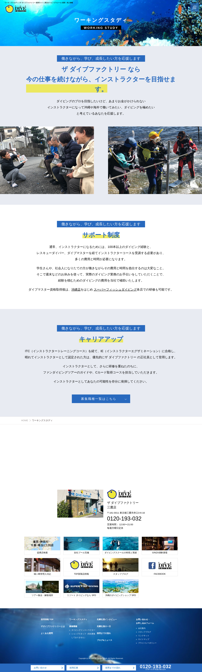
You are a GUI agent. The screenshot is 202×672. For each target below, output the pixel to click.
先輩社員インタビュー (107, 619)
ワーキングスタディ (78, 619)
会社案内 (142, 628)
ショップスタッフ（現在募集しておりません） (83, 636)
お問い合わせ (40, 667)
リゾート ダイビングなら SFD (81, 595)
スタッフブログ (144, 632)
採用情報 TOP (47, 619)
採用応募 (74, 667)
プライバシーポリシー (147, 643)
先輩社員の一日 (104, 626)
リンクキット (143, 636)
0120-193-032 (124, 518)
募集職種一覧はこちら (98, 398)
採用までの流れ (104, 633)
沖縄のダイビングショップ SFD (120, 595)
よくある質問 (47, 633)
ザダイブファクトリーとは (53, 626)
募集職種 (73, 626)
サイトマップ (143, 639)
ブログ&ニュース (104, 640)
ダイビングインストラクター (83, 630)
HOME (24, 420)
